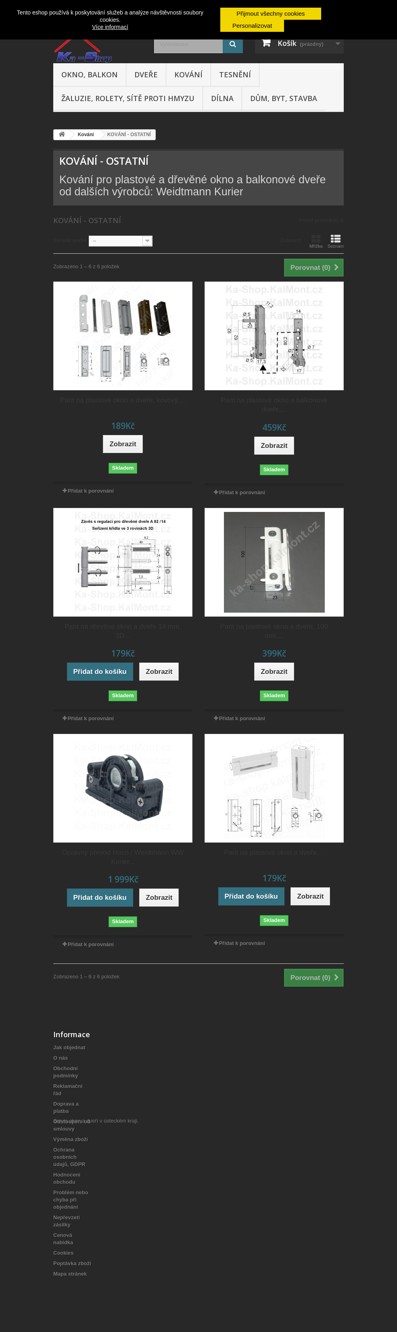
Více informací (110, 27)
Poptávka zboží (72, 1263)
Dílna (222, 98)
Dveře (146, 74)
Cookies (63, 1253)
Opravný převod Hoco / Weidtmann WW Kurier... (123, 857)
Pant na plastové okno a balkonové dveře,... (274, 404)
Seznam (336, 241)
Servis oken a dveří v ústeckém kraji (95, 1288)
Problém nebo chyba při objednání (70, 1199)
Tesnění (235, 74)
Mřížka (316, 241)
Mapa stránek (70, 1274)
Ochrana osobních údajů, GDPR (69, 1157)
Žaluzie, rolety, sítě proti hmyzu (127, 98)
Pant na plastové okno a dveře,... (274, 852)
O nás (60, 1058)
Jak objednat (69, 1047)
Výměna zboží (70, 1139)
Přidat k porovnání (91, 491)
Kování (188, 74)
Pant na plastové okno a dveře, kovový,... (123, 400)
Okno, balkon (89, 74)
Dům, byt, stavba (283, 98)
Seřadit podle (69, 240)
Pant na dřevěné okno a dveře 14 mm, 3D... (123, 631)
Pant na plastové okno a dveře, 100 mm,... (274, 631)
